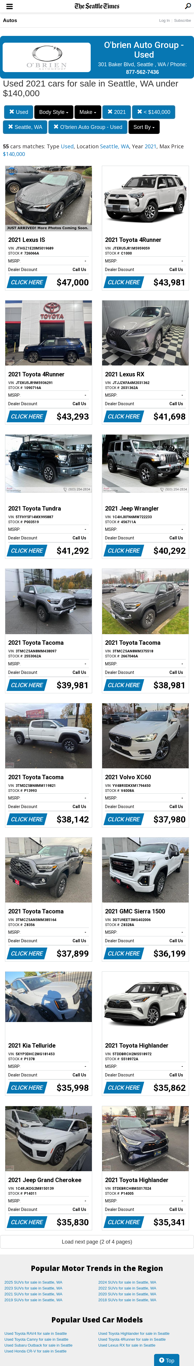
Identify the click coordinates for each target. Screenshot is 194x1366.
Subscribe (182, 20)
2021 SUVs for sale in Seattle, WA (33, 1294)
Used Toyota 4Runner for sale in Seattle (132, 1339)
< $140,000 (154, 112)
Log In (164, 20)
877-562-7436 (142, 72)
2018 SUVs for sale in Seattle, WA (127, 1300)
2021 (116, 112)
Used (18, 112)
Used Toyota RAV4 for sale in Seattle (35, 1333)
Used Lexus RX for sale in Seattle (126, 1345)
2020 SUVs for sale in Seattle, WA (127, 1294)
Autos (10, 20)
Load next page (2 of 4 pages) (97, 1242)
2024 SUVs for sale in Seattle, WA (127, 1282)
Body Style (53, 112)
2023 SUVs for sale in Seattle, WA (33, 1288)
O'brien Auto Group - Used (87, 127)
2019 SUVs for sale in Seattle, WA (33, 1300)
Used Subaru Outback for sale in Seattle (38, 1345)
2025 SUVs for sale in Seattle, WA (33, 1282)
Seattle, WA (25, 127)
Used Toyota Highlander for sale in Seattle (134, 1333)
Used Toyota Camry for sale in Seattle (36, 1339)
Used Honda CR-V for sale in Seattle (35, 1351)
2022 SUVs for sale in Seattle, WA (127, 1288)
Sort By (144, 127)
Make (88, 112)
